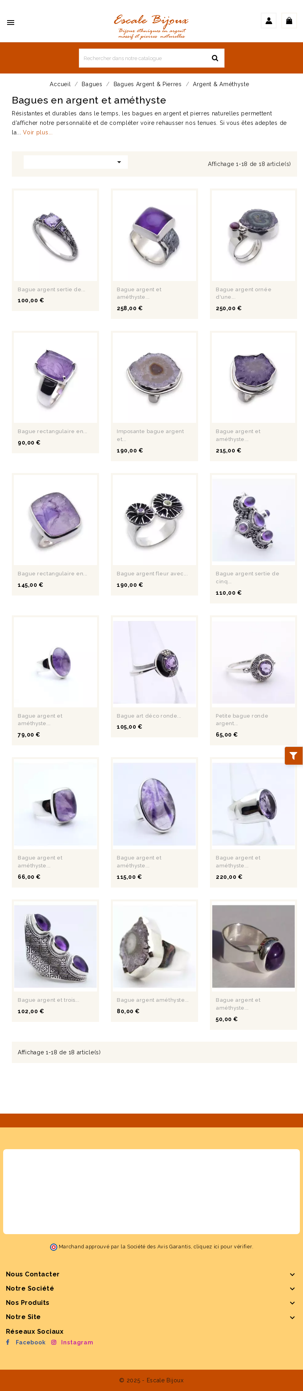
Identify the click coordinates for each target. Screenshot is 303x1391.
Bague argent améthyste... (153, 1000)
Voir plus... (37, 132)
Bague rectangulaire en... (53, 431)
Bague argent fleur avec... (152, 574)
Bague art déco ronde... (149, 716)
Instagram (77, 1342)
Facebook (31, 1342)
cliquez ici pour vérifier (223, 1247)
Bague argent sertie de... (52, 289)
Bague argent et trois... (48, 1000)
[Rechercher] (151, 58)
